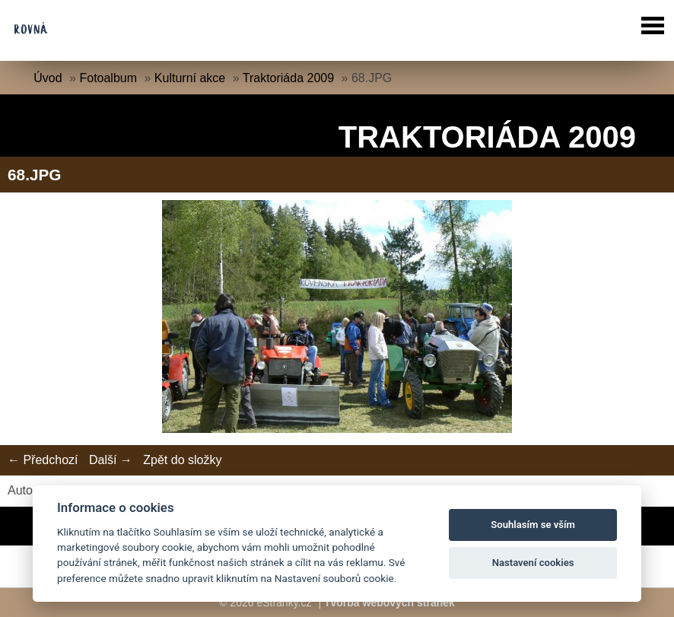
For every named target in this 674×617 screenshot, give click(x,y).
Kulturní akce (189, 78)
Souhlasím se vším (533, 524)
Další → (110, 459)
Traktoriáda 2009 (288, 78)
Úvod (47, 78)
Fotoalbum (108, 78)
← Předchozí (43, 459)
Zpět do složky (182, 459)
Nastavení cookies (533, 562)
